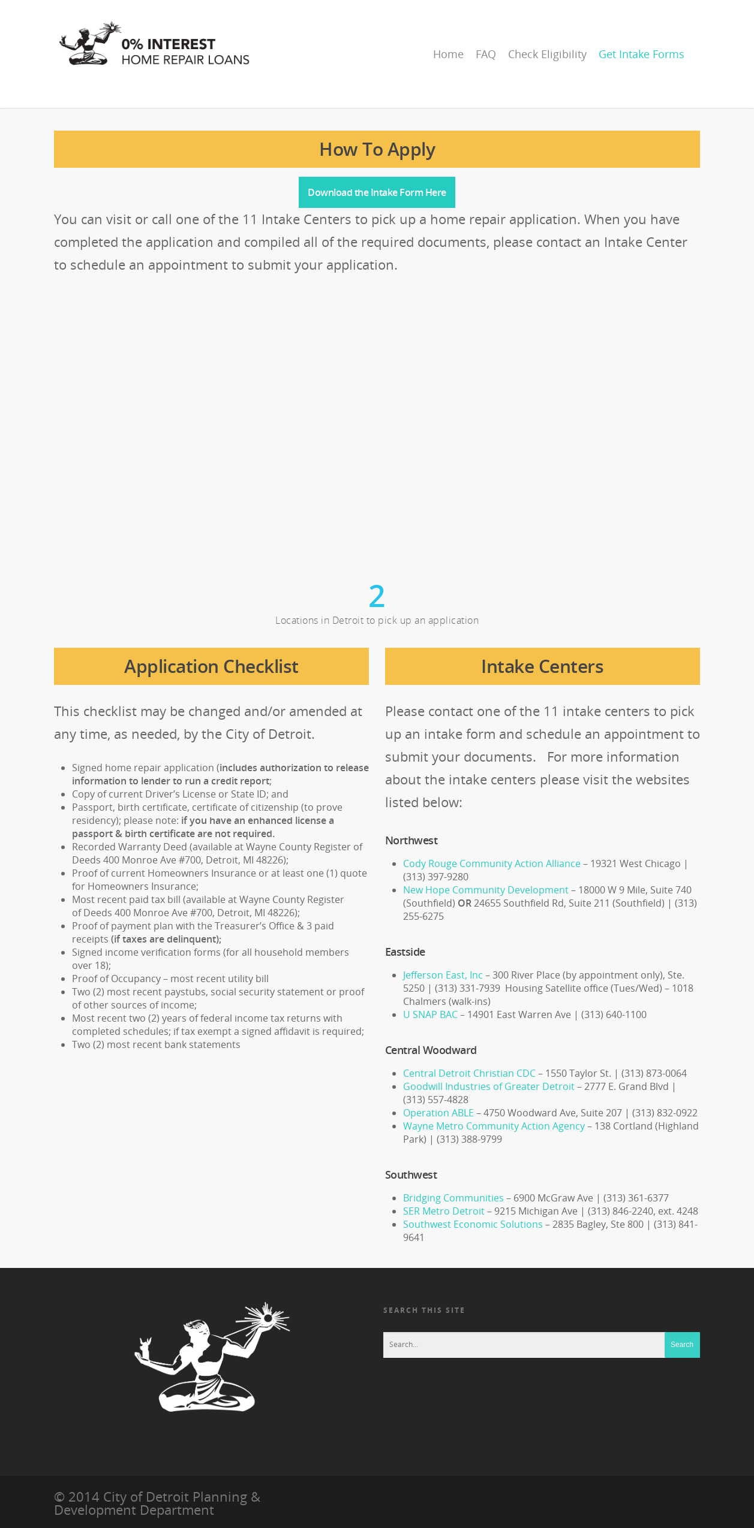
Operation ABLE (438, 1112)
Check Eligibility (547, 54)
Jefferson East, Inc (443, 975)
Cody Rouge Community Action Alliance (492, 863)
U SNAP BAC (430, 1014)
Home (448, 54)
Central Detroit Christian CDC (469, 1073)
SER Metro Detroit (444, 1211)
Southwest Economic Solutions (473, 1224)
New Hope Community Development (487, 889)
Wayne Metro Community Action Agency (494, 1126)
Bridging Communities (453, 1197)
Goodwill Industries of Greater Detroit (490, 1086)
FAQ (486, 54)
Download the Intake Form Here (377, 192)
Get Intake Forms (641, 54)
